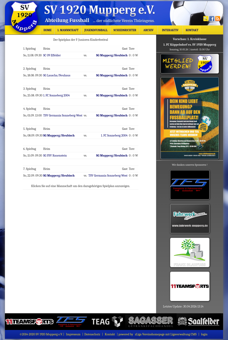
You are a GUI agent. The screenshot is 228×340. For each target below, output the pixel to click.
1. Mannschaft (68, 30)
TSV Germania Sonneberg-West (63, 115)
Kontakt (192, 30)
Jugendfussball (96, 30)
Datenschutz (92, 334)
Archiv (148, 30)
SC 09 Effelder (52, 55)
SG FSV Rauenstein (55, 155)
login (204, 334)
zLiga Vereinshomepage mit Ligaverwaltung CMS (166, 334)
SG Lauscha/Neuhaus (57, 75)
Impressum (73, 334)
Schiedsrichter (125, 30)
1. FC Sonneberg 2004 (57, 95)
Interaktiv (170, 30)
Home (48, 30)
